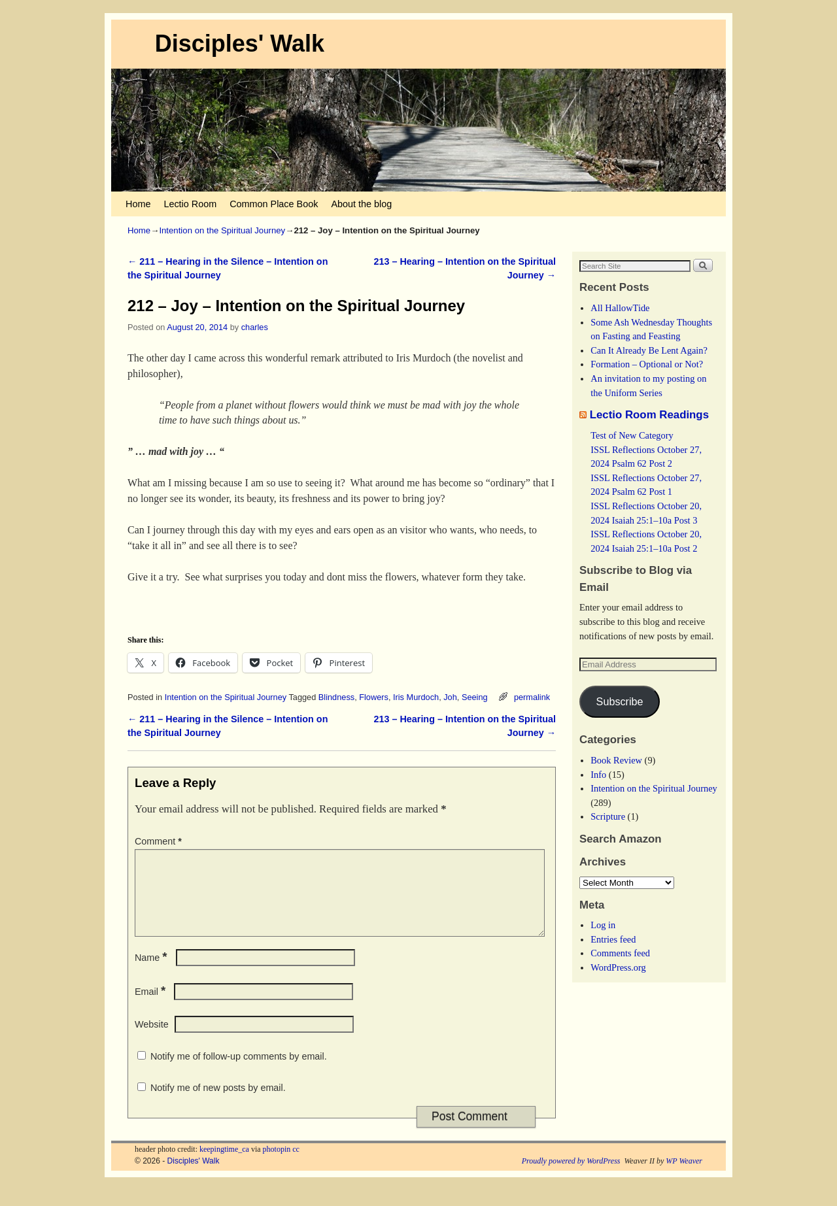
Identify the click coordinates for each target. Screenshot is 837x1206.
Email (151, 1007)
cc (295, 1164)
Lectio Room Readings (649, 415)
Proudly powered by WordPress (571, 1176)
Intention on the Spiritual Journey (222, 230)
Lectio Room (189, 204)
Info (598, 774)
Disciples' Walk (239, 43)
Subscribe (619, 701)
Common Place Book (274, 204)
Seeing (475, 697)
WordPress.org (618, 967)
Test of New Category (631, 435)
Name (152, 973)
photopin (277, 1164)
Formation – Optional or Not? (646, 364)
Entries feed (613, 939)
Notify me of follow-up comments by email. (238, 1072)
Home (138, 204)
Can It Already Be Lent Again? (649, 350)
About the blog (361, 204)
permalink (532, 697)
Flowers (373, 697)
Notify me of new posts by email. (218, 1103)
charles (254, 327)
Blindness (336, 697)
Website (152, 1040)
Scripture (607, 816)
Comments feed (620, 953)
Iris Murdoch (416, 697)
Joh (450, 697)
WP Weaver (684, 1176)
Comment (159, 841)
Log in (602, 925)
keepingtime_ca (224, 1164)
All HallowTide (619, 308)
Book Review (616, 760)
